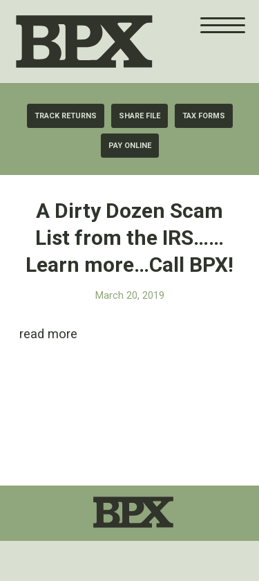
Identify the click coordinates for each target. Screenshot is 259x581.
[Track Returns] (65, 116)
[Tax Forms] (204, 116)
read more (48, 333)
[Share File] (139, 116)
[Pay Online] (130, 145)
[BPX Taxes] (117, 41)
